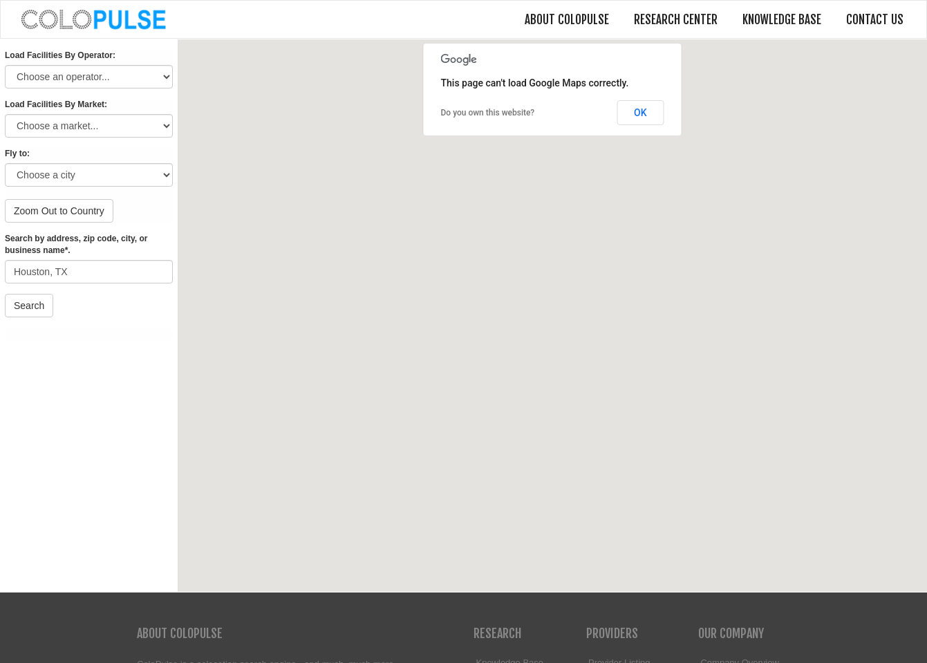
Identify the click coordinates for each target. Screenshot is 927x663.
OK (640, 112)
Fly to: (17, 153)
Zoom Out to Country (59, 210)
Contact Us (874, 19)
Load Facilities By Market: (56, 104)
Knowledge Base (781, 19)
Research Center (676, 19)
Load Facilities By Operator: (60, 55)
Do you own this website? (488, 113)
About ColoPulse (567, 19)
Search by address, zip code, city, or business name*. (76, 244)
